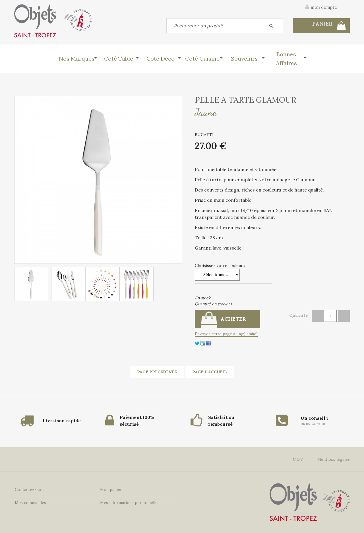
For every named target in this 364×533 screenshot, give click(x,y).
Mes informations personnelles (129, 501)
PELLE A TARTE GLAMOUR (245, 100)
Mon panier (110, 488)
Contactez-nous (29, 488)
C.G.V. (298, 458)
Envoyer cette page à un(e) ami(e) (226, 333)
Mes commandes (30, 501)
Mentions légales (333, 458)
